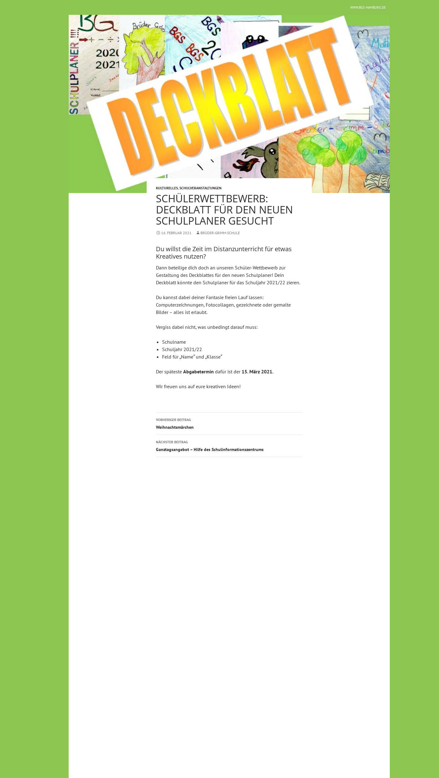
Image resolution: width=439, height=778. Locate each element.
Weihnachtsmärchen (229, 423)
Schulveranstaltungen (200, 188)
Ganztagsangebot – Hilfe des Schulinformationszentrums (229, 445)
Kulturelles (167, 188)
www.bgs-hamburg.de (368, 7)
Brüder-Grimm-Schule (220, 232)
